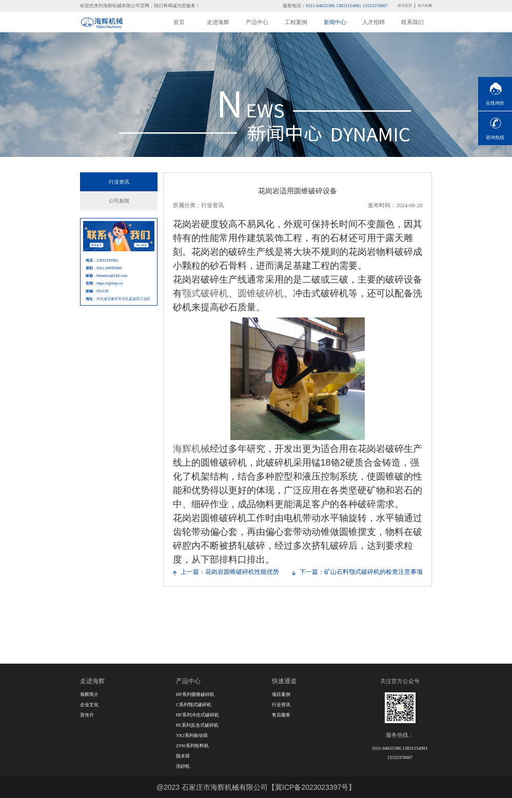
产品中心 (257, 22)
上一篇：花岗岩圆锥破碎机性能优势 (230, 571)
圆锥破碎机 (261, 293)
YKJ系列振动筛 (192, 735)
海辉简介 (89, 694)
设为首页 (405, 6)
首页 (179, 22)
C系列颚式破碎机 (193, 704)
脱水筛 (183, 756)
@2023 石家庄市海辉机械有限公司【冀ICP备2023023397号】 (256, 787)
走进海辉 (218, 22)
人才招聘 (373, 22)
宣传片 (87, 714)
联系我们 (412, 22)
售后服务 (281, 714)
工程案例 (296, 22)
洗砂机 (183, 766)
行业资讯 (119, 182)
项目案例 (281, 694)
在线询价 (495, 103)
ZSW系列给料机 (192, 745)
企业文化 (89, 704)
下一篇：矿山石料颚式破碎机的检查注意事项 (361, 571)
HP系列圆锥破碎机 (195, 694)
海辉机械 (191, 449)
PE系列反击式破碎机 (197, 725)
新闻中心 (335, 22)
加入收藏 (425, 6)
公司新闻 (119, 201)
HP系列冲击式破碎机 (197, 714)
